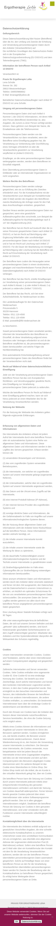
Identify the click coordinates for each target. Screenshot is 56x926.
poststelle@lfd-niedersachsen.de (25, 321)
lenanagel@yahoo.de (20, 95)
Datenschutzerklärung (31, 921)
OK (16, 921)
